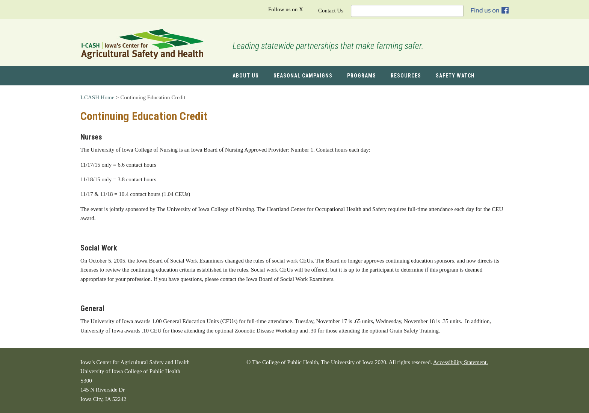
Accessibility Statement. (460, 362)
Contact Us (330, 11)
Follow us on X (285, 9)
